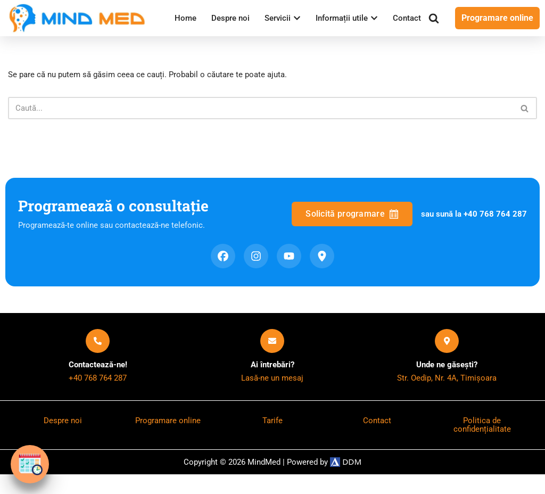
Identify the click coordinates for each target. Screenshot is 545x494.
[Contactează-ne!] (98, 356)
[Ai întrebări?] (272, 356)
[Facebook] (223, 271)
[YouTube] (289, 271)
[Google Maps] (322, 271)
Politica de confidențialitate (482, 443)
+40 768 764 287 (98, 396)
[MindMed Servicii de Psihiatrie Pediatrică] (79, 24)
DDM (350, 481)
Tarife (272, 439)
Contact (187, 32)
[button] (300, 17)
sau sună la (472, 229)
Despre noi (230, 17)
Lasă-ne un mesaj (272, 396)
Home (183, 17)
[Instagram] (256, 271)
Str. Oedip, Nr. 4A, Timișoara (447, 396)
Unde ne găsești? (447, 381)
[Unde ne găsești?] (447, 356)
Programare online (498, 24)
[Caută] (436, 24)
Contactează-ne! (98, 381)
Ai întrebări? (272, 381)
